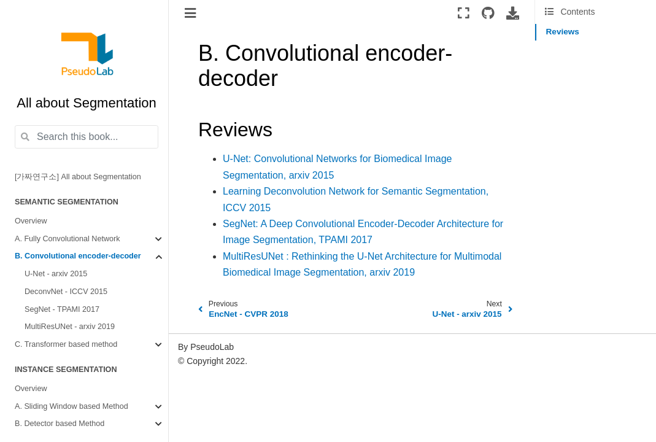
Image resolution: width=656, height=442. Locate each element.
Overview (31, 221)
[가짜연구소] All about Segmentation (78, 177)
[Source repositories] (488, 13)
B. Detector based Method (59, 423)
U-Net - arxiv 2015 (56, 273)
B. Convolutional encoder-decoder (78, 256)
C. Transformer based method (66, 344)
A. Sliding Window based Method (71, 406)
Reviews (562, 31)
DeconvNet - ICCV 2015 (66, 291)
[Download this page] (512, 13)
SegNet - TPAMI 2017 (62, 309)
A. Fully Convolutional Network (67, 239)
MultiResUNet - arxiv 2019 (70, 326)
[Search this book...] (86, 137)
